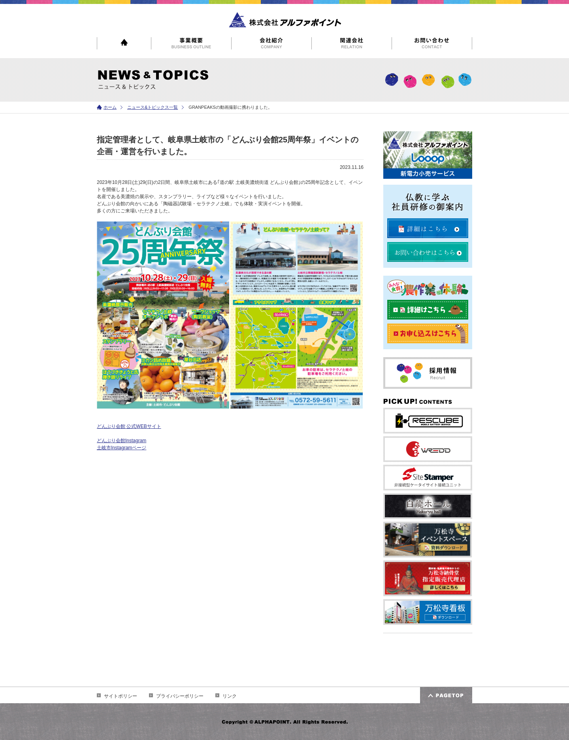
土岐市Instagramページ (121, 447)
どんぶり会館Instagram (121, 440)
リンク (229, 696)
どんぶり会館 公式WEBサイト (129, 426)
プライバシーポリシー (179, 696)
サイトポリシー (120, 696)
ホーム (110, 107)
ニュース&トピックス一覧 (152, 107)
